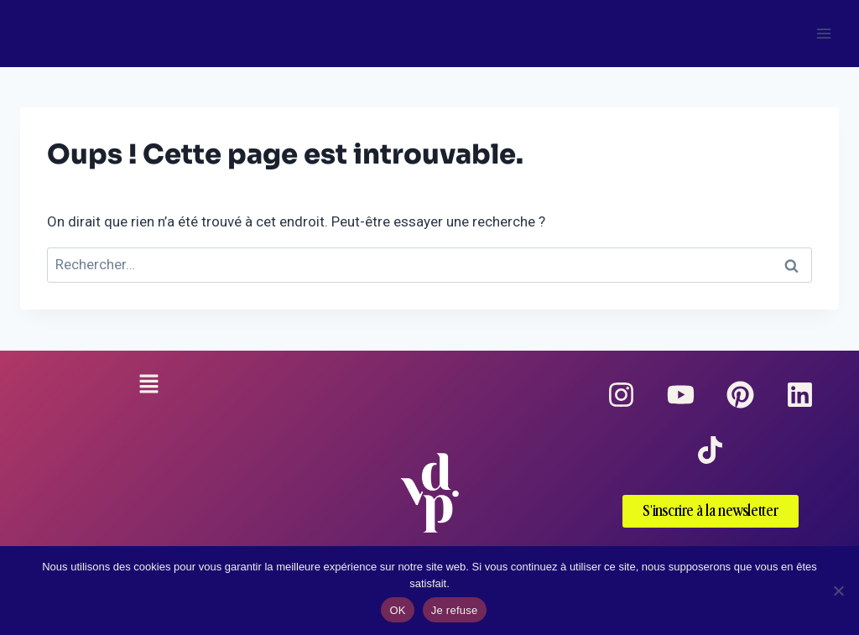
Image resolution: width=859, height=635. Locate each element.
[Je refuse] (838, 590)
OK (397, 610)
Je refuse (454, 610)
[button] (148, 385)
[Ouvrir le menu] (823, 33)
